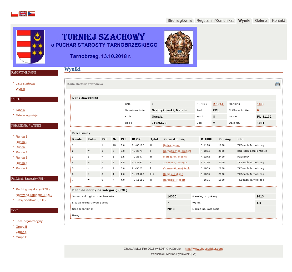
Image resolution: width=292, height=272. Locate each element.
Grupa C (21, 231)
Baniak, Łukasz (173, 174)
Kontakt (278, 20)
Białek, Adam (171, 145)
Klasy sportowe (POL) (31, 200)
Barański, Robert (174, 180)
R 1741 (218, 104)
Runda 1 (21, 136)
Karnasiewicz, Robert (177, 151)
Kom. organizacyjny (29, 221)
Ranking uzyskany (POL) (33, 189)
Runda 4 (21, 152)
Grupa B (21, 226)
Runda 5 (21, 157)
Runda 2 (21, 141)
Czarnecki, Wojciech (176, 168)
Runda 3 (21, 147)
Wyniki (244, 20)
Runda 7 (21, 168)
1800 (260, 104)
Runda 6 (21, 162)
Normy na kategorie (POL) (34, 194)
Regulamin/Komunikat (215, 20)
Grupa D (21, 237)
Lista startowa (25, 83)
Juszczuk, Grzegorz (176, 162)
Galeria (261, 20)
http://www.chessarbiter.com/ (204, 248)
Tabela (20, 110)
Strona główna (180, 20)
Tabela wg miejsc (27, 115)
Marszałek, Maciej (175, 156)
